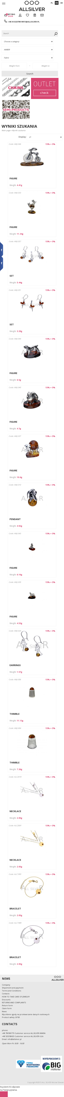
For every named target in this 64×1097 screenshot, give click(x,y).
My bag (11, 15)
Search (29, 73)
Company (6, 985)
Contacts (5, 993)
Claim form (7, 1008)
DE (61, 3)
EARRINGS (15, 665)
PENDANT (15, 519)
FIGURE (13, 178)
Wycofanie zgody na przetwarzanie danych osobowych (25, 1014)
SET (12, 275)
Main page (6, 130)
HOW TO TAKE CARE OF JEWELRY (16, 996)
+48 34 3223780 (14, 21)
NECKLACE (15, 811)
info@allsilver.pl (30, 21)
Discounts (6, 999)
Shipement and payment (12, 988)
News (4, 1011)
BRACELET (15, 908)
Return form (7, 1005)
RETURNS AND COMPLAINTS (14, 1002)
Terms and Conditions (11, 990)
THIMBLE (15, 713)
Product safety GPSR (11, 1017)
